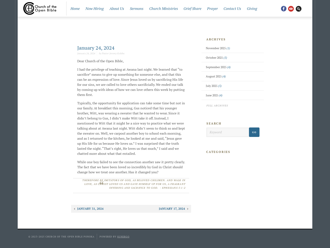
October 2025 (216, 58)
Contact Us (232, 8)
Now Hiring (94, 8)
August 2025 (216, 76)
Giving (252, 8)
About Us (116, 8)
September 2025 (218, 67)
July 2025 (214, 86)
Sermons (137, 8)
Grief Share (192, 8)
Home (75, 8)
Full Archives (217, 105)
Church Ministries (163, 8)
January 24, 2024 (95, 48)
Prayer (212, 8)
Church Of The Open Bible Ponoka (40, 8)
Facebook (283, 8)
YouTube (291, 8)
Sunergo (123, 236)
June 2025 (214, 95)
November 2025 (218, 48)
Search (214, 123)
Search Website (298, 8)
